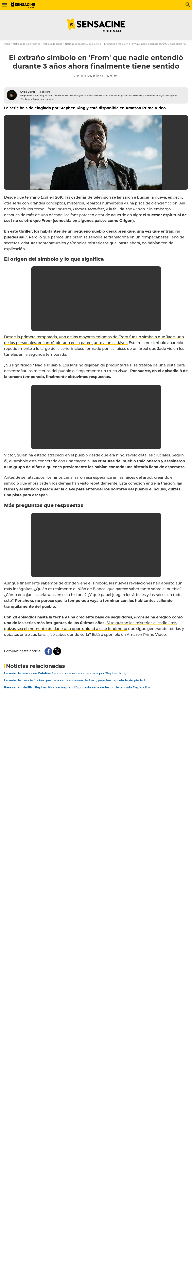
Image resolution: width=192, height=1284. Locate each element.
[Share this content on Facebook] (48, 651)
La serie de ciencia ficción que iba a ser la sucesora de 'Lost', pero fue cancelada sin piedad (74, 680)
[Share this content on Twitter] (57, 651)
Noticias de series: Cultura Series (83, 43)
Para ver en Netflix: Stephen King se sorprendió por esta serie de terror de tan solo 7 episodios (77, 687)
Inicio (7, 43)
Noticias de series (52, 43)
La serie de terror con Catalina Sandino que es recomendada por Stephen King (65, 673)
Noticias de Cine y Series (26, 43)
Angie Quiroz (27, 91)
